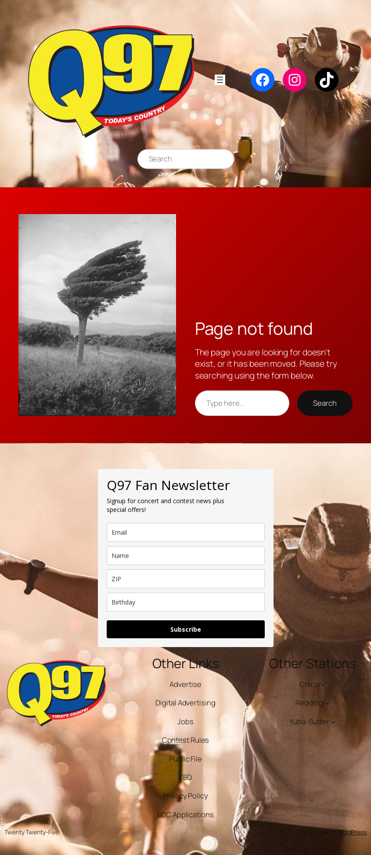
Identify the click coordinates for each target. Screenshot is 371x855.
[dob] (186, 602)
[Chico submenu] (323, 684)
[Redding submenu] (327, 703)
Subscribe (185, 629)
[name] (186, 555)
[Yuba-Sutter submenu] (333, 721)
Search (324, 403)
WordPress (352, 832)
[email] (186, 532)
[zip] (186, 578)
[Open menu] (220, 80)
